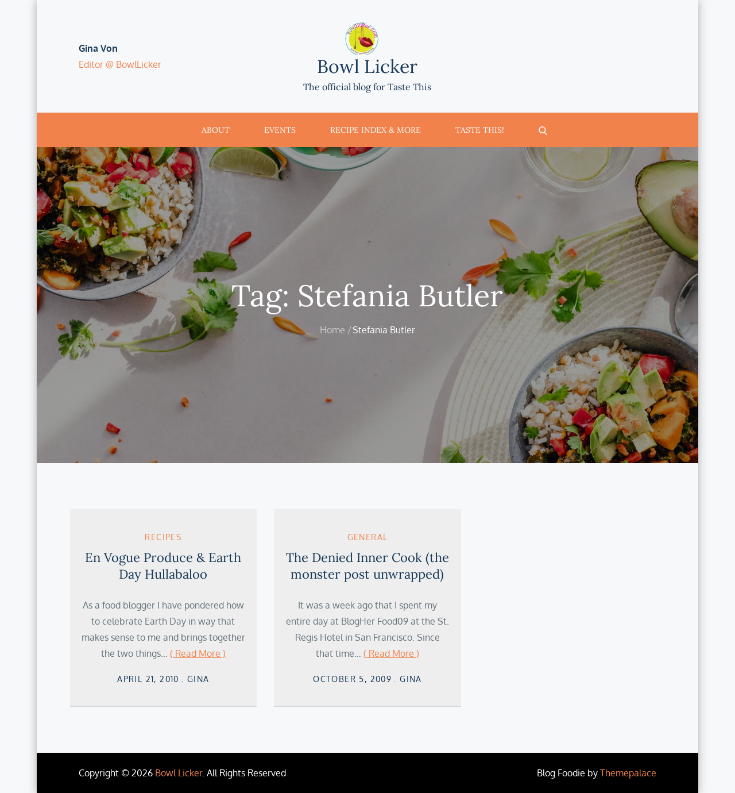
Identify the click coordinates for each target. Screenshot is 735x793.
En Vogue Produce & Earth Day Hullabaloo (163, 565)
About (216, 130)
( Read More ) (198, 653)
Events (280, 130)
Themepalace (628, 773)
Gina (198, 679)
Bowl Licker (367, 66)
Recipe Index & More (375, 130)
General (367, 537)
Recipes (163, 537)
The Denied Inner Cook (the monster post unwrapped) (367, 565)
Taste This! (479, 130)
